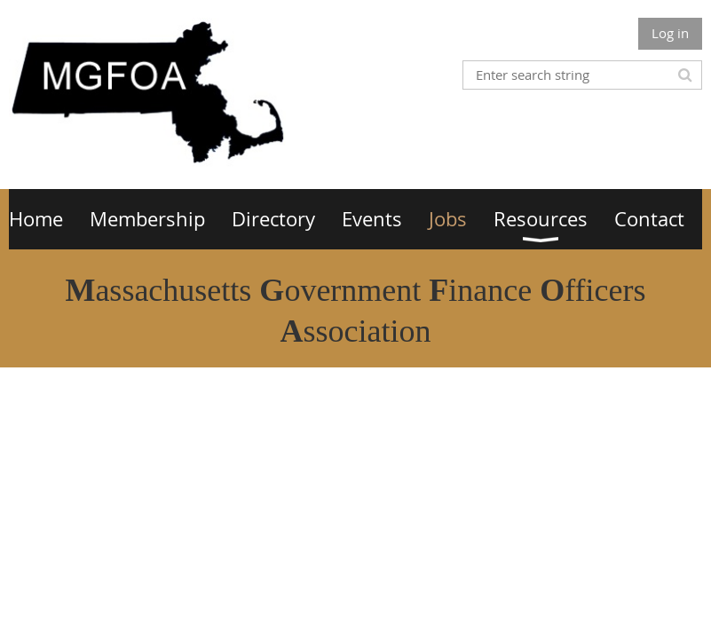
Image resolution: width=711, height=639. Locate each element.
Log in (670, 33)
